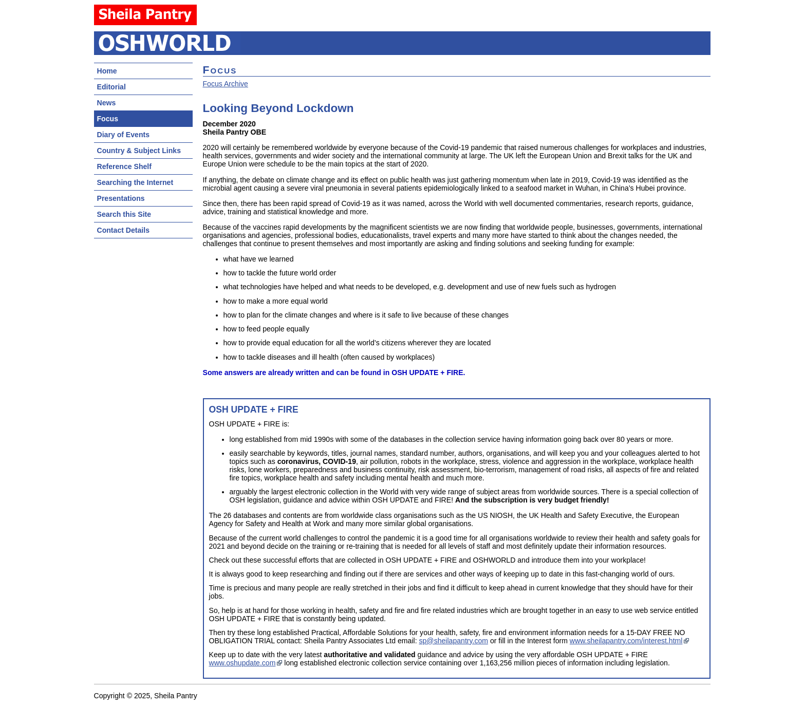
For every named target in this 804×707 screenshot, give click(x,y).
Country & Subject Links (139, 150)
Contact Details (123, 230)
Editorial (111, 87)
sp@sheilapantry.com (453, 641)
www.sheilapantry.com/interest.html (626, 641)
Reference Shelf (124, 166)
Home (107, 71)
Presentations (121, 198)
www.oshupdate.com (242, 663)
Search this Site (124, 214)
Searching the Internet (135, 182)
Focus (107, 119)
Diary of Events (123, 135)
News (106, 103)
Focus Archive (225, 84)
